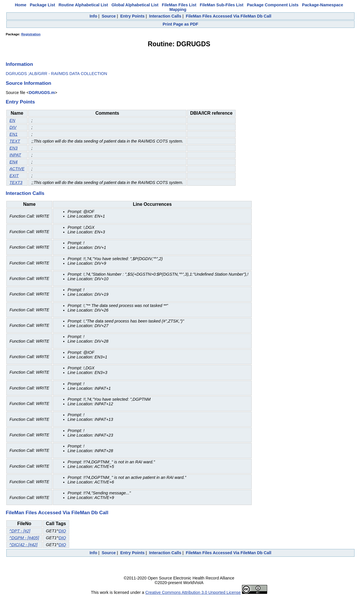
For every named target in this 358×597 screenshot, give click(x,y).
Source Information (28, 83)
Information (19, 64)
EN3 (13, 148)
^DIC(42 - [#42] (23, 544)
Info (93, 16)
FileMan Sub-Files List (221, 5)
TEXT (14, 141)
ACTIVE (16, 168)
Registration (31, 34)
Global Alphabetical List (134, 5)
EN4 (13, 162)
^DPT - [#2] (19, 531)
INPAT (15, 155)
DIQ (62, 531)
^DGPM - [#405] (24, 537)
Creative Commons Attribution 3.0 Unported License (193, 592)
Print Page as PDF (180, 24)
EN (12, 120)
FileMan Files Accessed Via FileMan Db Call (229, 16)
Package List (42, 5)
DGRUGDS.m (42, 92)
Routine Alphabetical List (83, 5)
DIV (12, 127)
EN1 (13, 134)
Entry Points (132, 16)
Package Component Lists (273, 5)
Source (109, 16)
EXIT (14, 175)
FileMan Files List (179, 5)
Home (20, 5)
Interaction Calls (165, 16)
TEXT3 (15, 182)
